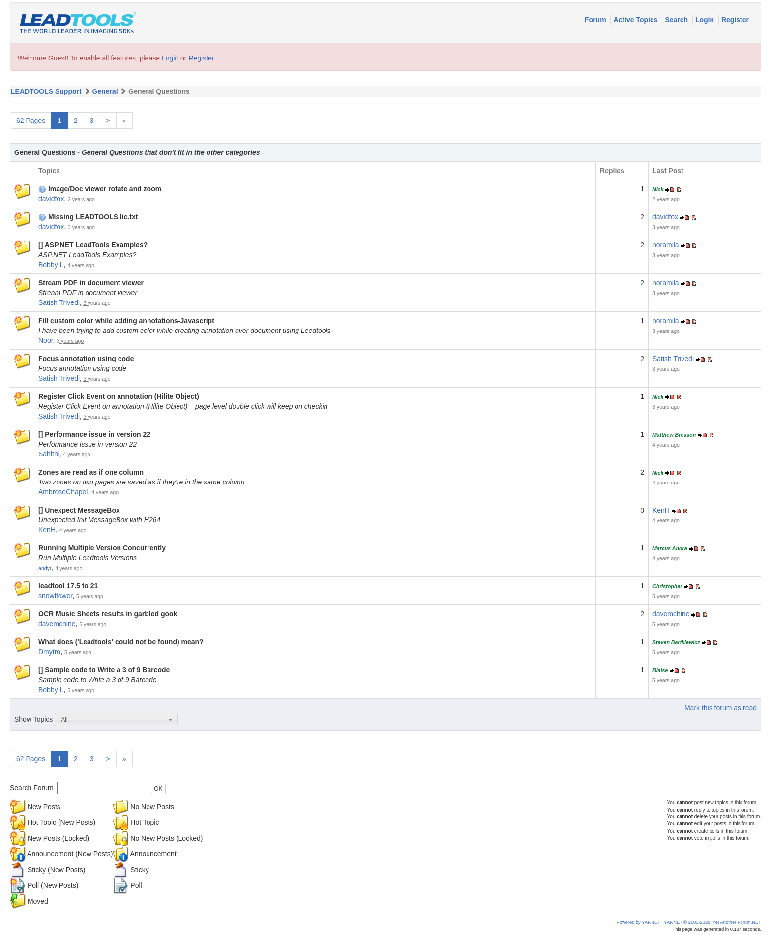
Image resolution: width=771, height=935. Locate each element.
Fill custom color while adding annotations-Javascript (126, 321)
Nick (658, 189)
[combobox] (116, 719)
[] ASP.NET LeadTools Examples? (93, 245)
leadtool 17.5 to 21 (68, 586)
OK (158, 788)
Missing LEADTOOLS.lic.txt (88, 217)
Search (677, 20)
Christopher (667, 586)
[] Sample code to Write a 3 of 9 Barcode (104, 670)
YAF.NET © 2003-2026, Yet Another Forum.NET (712, 922)
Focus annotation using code (86, 358)
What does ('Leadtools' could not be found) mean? (121, 642)
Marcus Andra (669, 548)
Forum (596, 20)
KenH (47, 530)
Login (705, 20)
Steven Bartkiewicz (676, 642)
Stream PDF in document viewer (91, 283)
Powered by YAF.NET (638, 922)
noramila (665, 245)
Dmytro (49, 652)
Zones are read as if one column (91, 472)
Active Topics (636, 20)
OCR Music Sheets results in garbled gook (107, 614)
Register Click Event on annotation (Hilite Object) (118, 396)
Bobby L (50, 265)
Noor (45, 340)
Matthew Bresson (674, 435)
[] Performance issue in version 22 (94, 434)
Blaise (660, 670)
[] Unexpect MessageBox (79, 510)
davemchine (57, 624)
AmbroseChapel (63, 492)
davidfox (51, 199)
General (105, 91)
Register (735, 20)
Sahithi (48, 454)
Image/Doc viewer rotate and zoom (99, 189)
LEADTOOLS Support (46, 91)
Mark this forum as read (720, 708)
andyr (45, 568)
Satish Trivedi (59, 302)
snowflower (55, 596)
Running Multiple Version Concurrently (102, 548)
